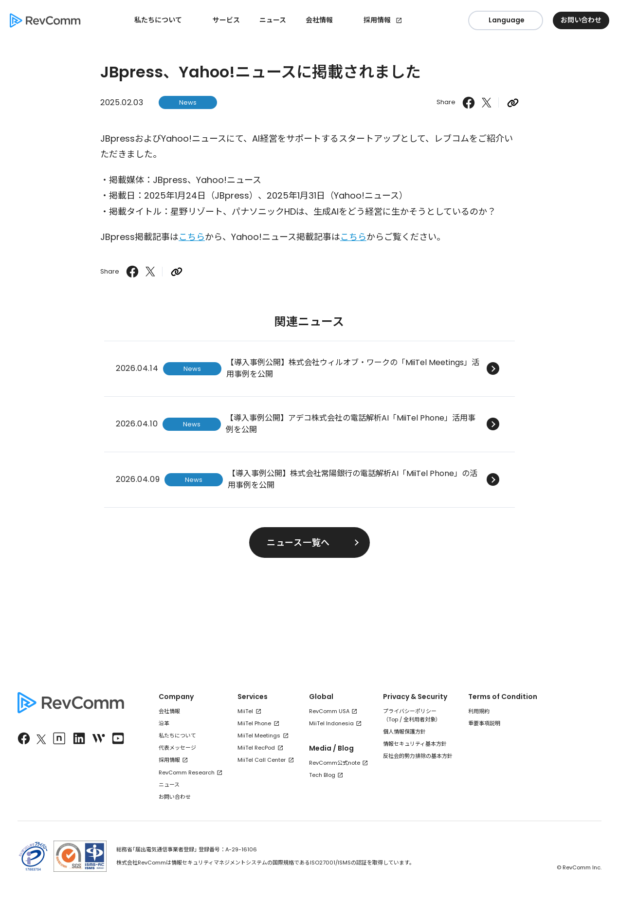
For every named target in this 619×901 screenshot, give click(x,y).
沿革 (164, 723)
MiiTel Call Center (261, 760)
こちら (192, 237)
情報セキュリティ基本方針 (415, 744)
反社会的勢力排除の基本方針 (418, 756)
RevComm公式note (334, 763)
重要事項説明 (484, 723)
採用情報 (377, 20)
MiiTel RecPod (256, 748)
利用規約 (479, 711)
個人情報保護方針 (404, 732)
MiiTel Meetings (258, 735)
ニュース (272, 20)
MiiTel (245, 711)
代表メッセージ (177, 748)
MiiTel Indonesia (331, 723)
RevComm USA (329, 711)
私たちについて (177, 735)
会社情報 (169, 711)
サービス (226, 20)
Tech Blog (322, 775)
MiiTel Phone (254, 723)
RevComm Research (187, 772)
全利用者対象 (419, 719)
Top (393, 719)
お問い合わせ (175, 797)
